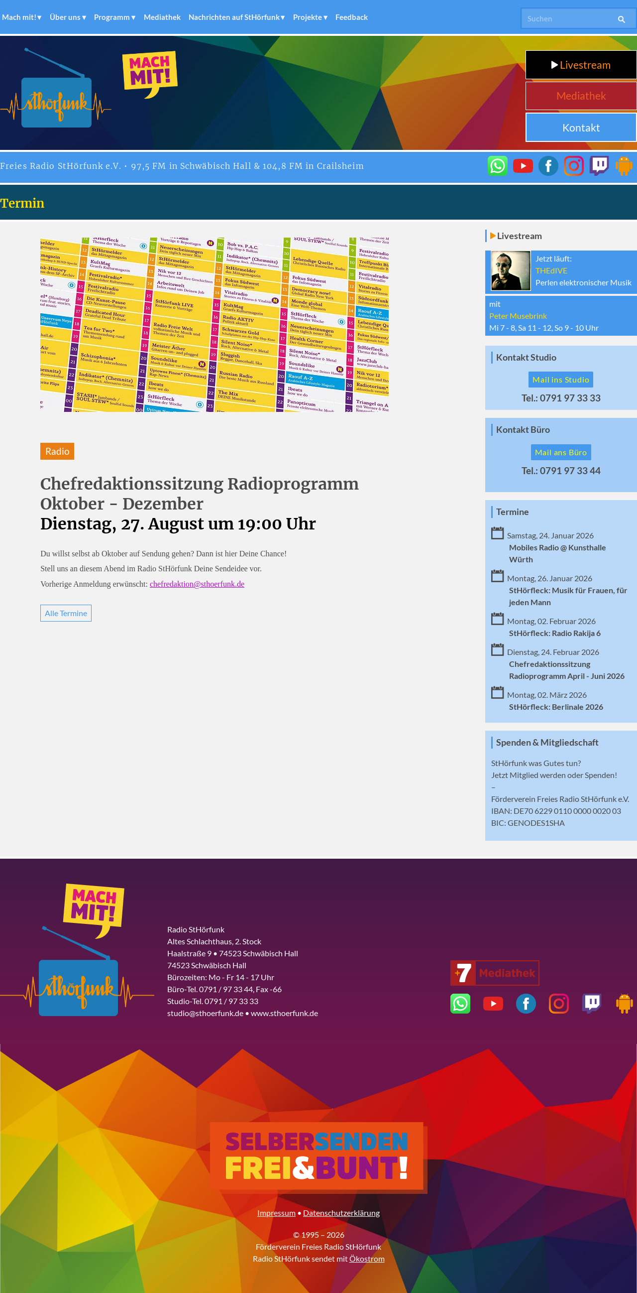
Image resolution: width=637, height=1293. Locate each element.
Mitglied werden (538, 774)
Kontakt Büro (523, 429)
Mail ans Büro (561, 452)
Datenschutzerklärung (341, 1212)
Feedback (351, 16)
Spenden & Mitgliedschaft (547, 742)
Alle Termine (66, 613)
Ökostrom (367, 1258)
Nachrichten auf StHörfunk (234, 16)
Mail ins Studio (560, 379)
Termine (512, 512)
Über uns (65, 16)
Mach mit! (19, 16)
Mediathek (162, 16)
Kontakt (581, 127)
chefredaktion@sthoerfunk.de (197, 584)
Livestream (581, 64)
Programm (112, 16)
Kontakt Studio (526, 357)
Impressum (276, 1212)
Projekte (307, 16)
